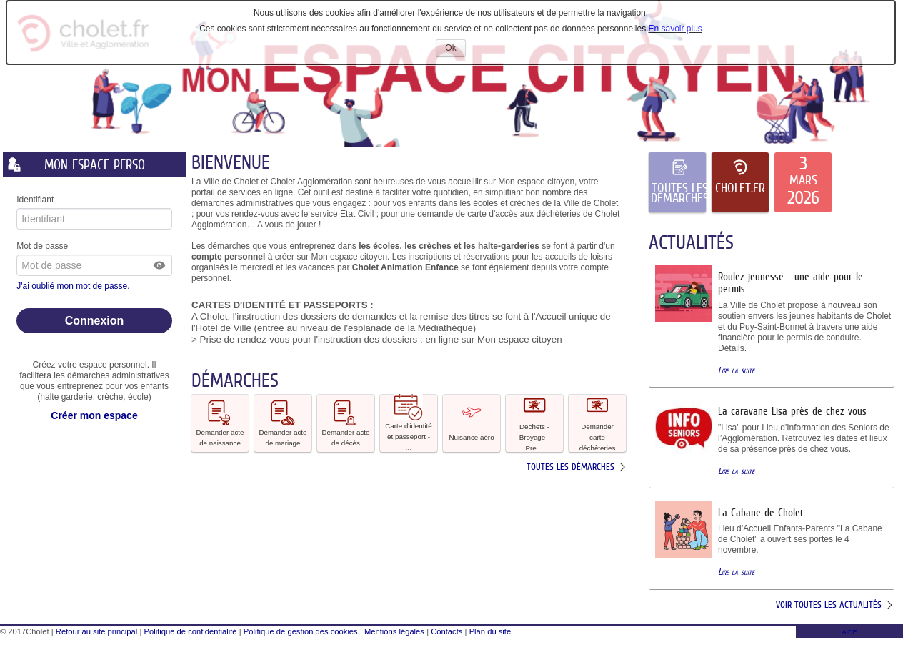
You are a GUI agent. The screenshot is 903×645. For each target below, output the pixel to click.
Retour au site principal (96, 631)
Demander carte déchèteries (597, 423)
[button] (160, 265)
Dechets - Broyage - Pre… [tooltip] (534, 423)
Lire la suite (736, 370)
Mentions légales (394, 631)
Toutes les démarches (570, 466)
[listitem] (803, 182)
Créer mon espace (94, 415)
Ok (455, 49)
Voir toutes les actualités (829, 604)
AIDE (849, 632)
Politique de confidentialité (190, 631)
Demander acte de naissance (220, 422)
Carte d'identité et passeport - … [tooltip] (408, 423)
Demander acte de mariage (283, 422)
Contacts (446, 631)
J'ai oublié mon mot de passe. (74, 286)
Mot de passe (42, 246)
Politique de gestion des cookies (301, 631)
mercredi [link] (257, 267)
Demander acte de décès (346, 422)
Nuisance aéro (471, 422)
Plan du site (490, 631)
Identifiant (35, 200)
